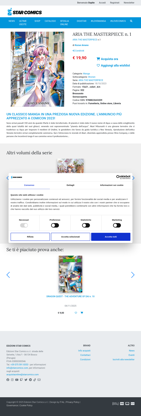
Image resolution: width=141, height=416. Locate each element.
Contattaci (85, 355)
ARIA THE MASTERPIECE (85, 39)
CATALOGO (50, 21)
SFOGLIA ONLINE (64, 23)
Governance (12, 405)
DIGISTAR (81, 21)
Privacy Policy (72, 402)
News (132, 350)
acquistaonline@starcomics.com (22, 374)
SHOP (37, 21)
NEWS (12, 21)
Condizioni (85, 359)
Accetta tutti (111, 237)
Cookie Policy (26, 405)
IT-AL (62, 402)
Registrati (114, 2)
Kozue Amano (82, 45)
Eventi (132, 355)
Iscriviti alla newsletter (124, 359)
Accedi (102, 2)
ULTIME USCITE (23, 23)
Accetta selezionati (70, 237)
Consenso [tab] (29, 185)
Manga (86, 73)
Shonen (92, 77)
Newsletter (129, 2)
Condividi (78, 50)
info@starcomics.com (17, 368)
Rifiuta (30, 237)
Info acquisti (84, 350)
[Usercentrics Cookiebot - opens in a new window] (118, 177)
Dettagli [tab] (70, 185)
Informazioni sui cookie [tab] (112, 185)
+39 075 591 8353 (19, 364)
